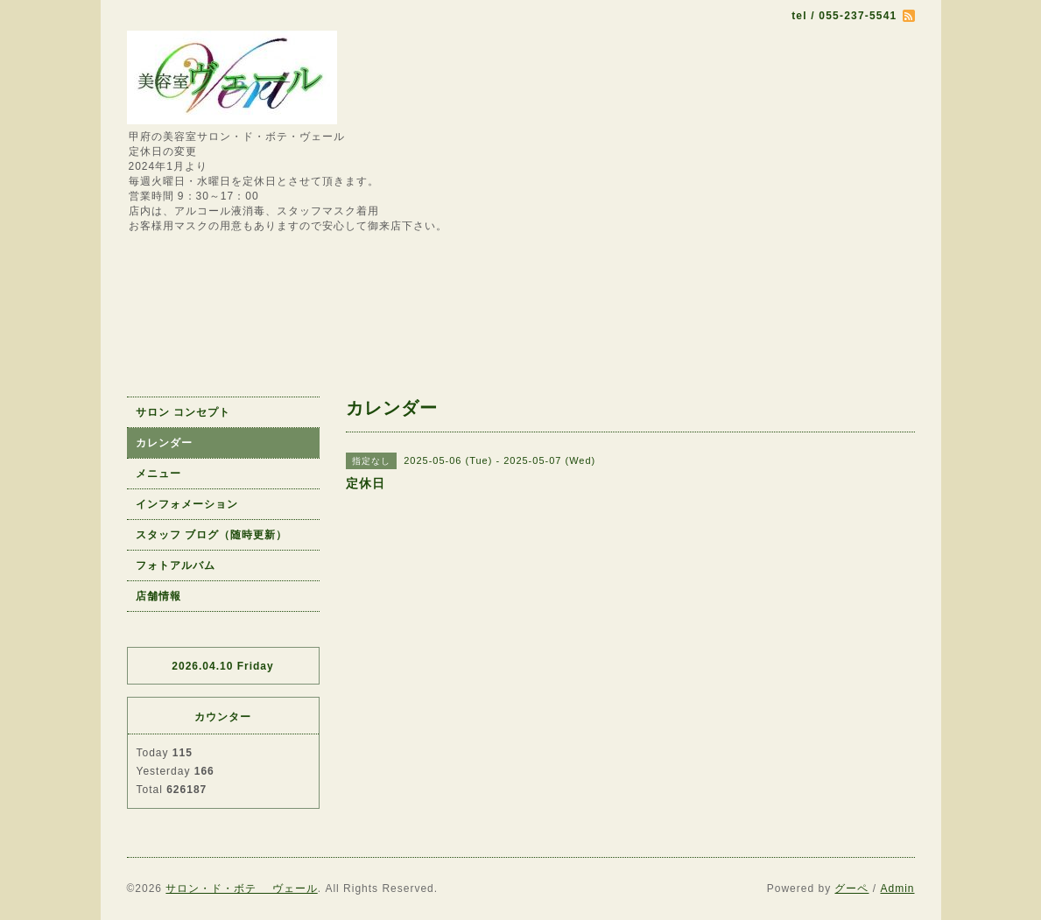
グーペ (851, 888)
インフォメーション (187, 504)
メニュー (158, 473)
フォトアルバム (175, 565)
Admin (897, 888)
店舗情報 (158, 596)
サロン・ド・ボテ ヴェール (241, 888)
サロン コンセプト (183, 412)
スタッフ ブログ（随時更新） (211, 535)
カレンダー (164, 443)
